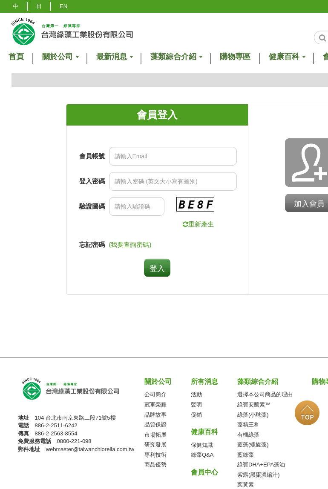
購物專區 (235, 57)
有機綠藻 (248, 435)
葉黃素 (245, 484)
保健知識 (202, 445)
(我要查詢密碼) (130, 244)
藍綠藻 (245, 455)
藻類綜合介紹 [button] (175, 57)
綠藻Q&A (202, 455)
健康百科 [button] (287, 57)
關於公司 (158, 381)
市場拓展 (155, 435)
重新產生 (201, 224)
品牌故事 (155, 415)
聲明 (196, 404)
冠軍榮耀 (155, 404)
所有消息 (204, 381)
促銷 (196, 415)
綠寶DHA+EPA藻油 (261, 464)
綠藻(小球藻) (253, 415)
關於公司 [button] (60, 57)
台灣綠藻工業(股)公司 (78, 391)
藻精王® (247, 424)
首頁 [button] (16, 57)
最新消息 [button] (114, 57)
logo (71, 31)
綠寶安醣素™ (253, 404)
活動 (196, 394)
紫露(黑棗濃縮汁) (258, 475)
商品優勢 (155, 464)
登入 (157, 268)
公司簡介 (155, 394)
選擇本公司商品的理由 (265, 394)
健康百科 (204, 431)
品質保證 (155, 424)
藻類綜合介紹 (257, 381)
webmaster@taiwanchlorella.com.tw (90, 449)
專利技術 (155, 455)
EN (63, 6)
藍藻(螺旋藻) (253, 444)
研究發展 (155, 444)
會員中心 (204, 472)
